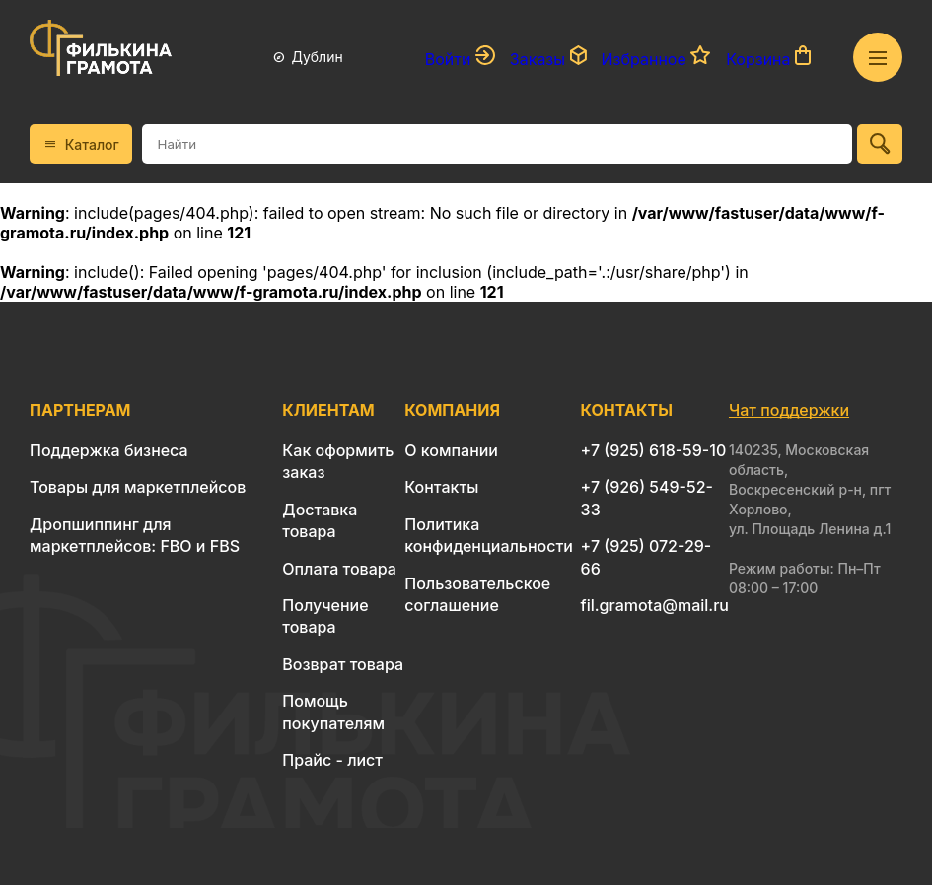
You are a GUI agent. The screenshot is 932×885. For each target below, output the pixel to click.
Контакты (441, 487)
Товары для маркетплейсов (138, 487)
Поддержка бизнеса (109, 450)
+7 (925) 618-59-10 (654, 450)
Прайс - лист (332, 760)
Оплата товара (339, 569)
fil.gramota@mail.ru (655, 605)
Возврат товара (342, 664)
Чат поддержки (789, 410)
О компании (451, 450)
